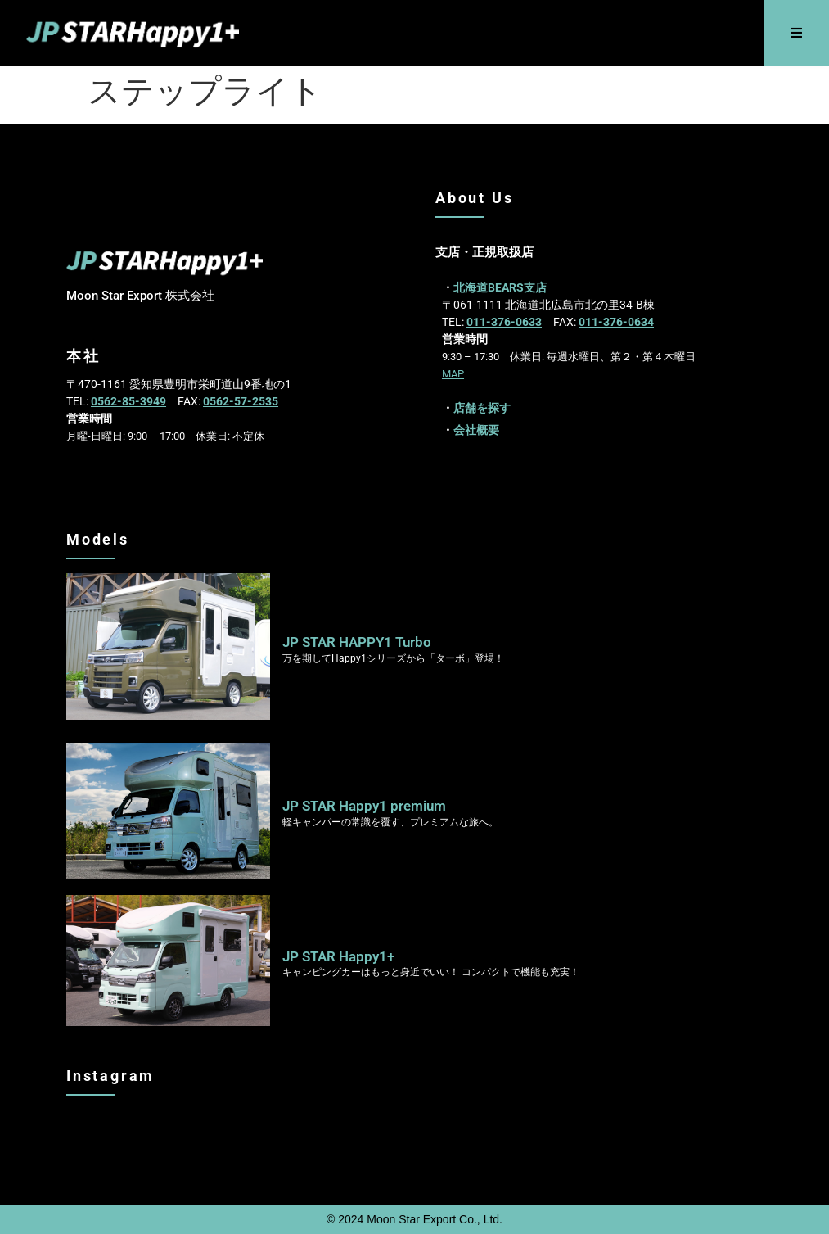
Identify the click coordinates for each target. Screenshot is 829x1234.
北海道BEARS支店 (500, 287)
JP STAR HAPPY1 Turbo (356, 642)
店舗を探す (482, 407)
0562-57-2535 (240, 401)
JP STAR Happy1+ (338, 956)
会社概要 (476, 429)
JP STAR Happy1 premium (364, 806)
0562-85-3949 (128, 401)
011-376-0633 (504, 321)
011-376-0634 (616, 321)
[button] (796, 33)
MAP (453, 374)
